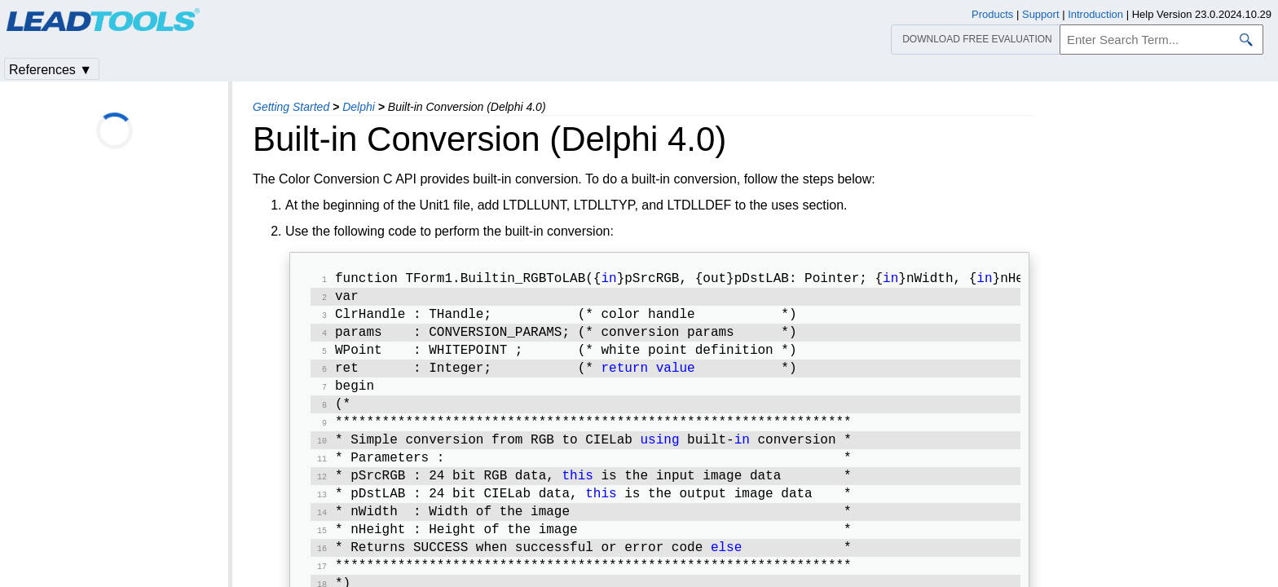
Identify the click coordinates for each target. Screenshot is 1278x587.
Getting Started (291, 106)
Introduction (1095, 14)
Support (1041, 14)
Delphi (358, 106)
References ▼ (50, 70)
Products (992, 14)
